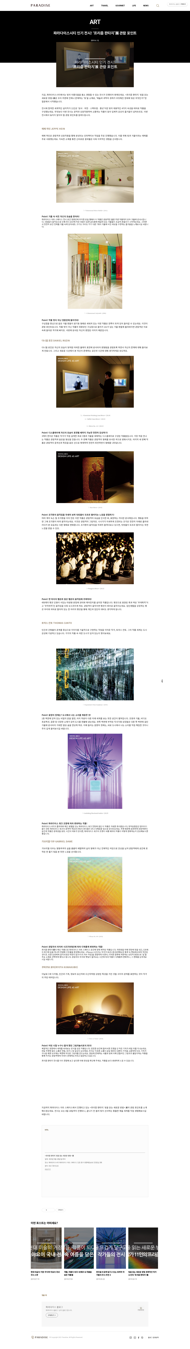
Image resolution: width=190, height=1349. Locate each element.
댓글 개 (44, 1295)
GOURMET (120, 5)
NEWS (146, 5)
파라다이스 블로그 (54, 1306)
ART (92, 5)
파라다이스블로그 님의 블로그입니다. (59, 1310)
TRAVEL (104, 5)
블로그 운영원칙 (153, 1337)
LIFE (134, 5)
